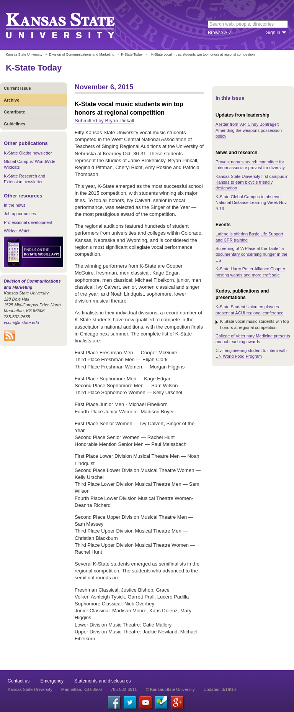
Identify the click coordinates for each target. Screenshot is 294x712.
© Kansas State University (170, 689)
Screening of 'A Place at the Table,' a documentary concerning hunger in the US (251, 254)
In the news (14, 205)
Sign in (273, 32)
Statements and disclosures (102, 681)
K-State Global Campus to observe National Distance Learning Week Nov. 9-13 (251, 202)
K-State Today (131, 54)
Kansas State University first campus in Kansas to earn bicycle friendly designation (252, 182)
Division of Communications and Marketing (81, 54)
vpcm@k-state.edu (21, 322)
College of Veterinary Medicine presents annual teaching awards (253, 339)
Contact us (18, 681)
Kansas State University (70, 25)
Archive (11, 100)
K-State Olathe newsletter (28, 153)
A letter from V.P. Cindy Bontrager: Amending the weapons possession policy (249, 130)
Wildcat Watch (17, 231)
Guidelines (14, 124)
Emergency (52, 681)
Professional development (28, 222)
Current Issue (17, 88)
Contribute (14, 112)
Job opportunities (20, 213)
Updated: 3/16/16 (220, 689)
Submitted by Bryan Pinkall (104, 120)
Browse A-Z (220, 32)
